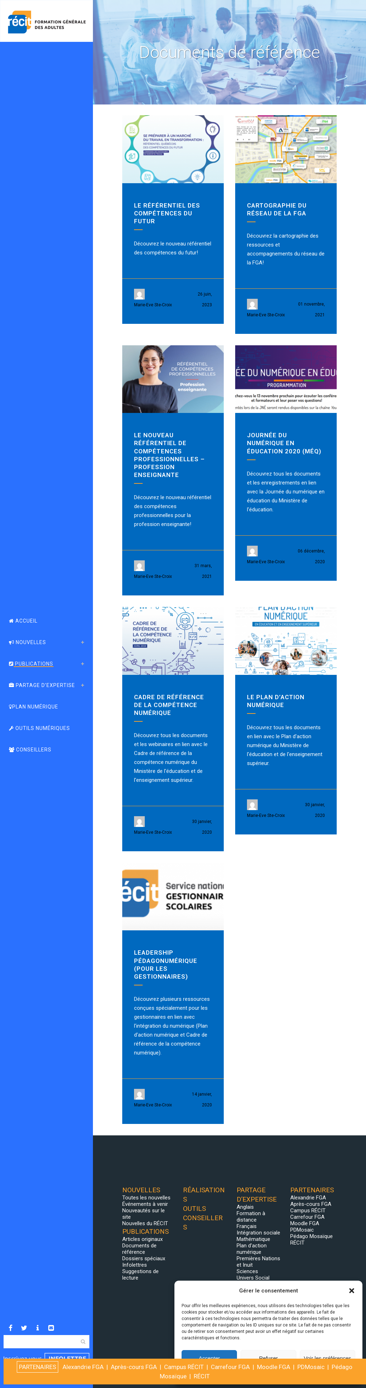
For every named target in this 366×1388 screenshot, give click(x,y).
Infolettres (134, 1265)
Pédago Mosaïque (311, 1236)
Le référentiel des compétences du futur (167, 213)
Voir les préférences (327, 1358)
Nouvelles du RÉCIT (145, 1223)
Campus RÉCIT (308, 1210)
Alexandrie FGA (308, 1197)
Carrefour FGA (307, 1217)
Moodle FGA (304, 1223)
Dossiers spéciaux (143, 1258)
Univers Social (253, 1278)
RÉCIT (297, 1243)
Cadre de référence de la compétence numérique (169, 704)
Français (247, 1226)
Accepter (209, 1358)
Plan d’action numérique (252, 1248)
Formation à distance (251, 1216)
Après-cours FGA (310, 1204)
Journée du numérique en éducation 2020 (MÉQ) (284, 443)
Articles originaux (142, 1239)
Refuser (268, 1358)
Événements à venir (145, 1204)
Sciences (247, 1271)
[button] (351, 1290)
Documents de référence (139, 1248)
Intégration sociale (258, 1232)
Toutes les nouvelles (146, 1197)
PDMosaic (302, 1230)
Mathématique (253, 1239)
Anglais (245, 1207)
